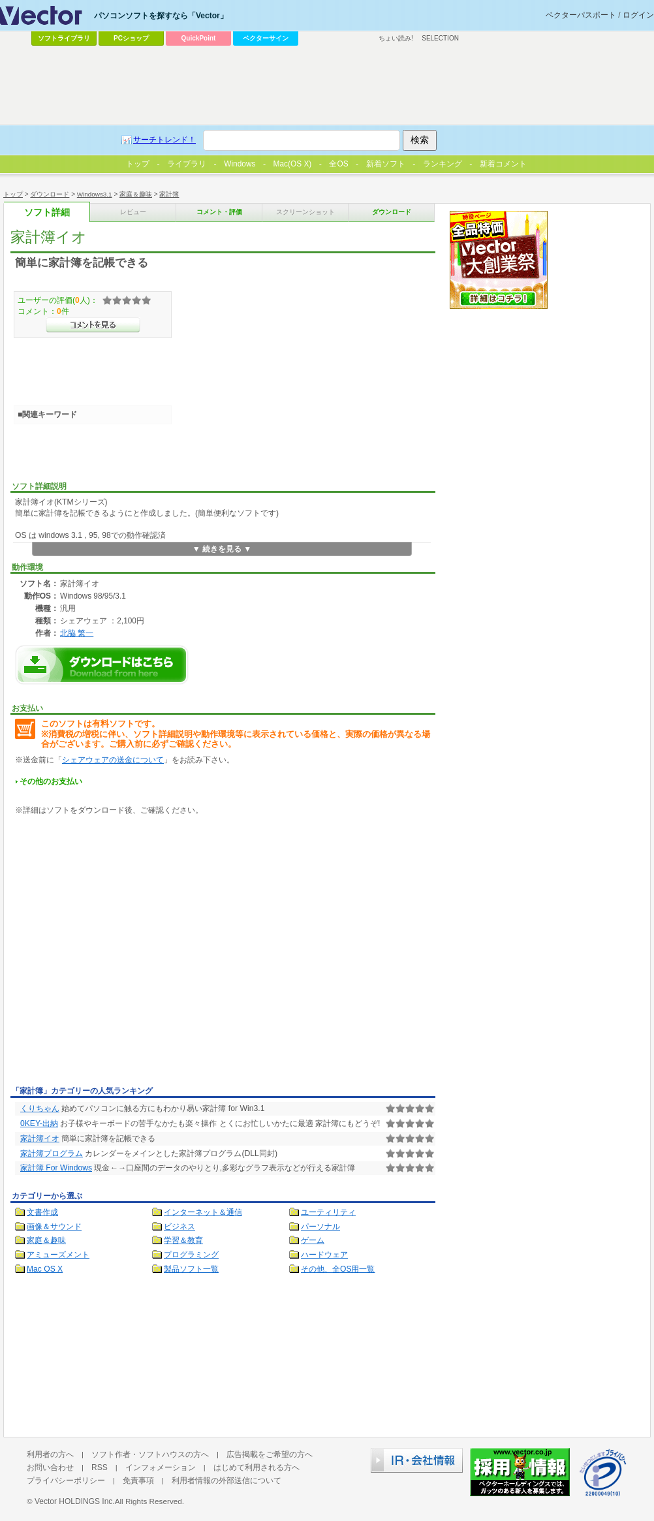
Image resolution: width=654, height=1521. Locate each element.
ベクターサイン (265, 38)
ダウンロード (49, 194)
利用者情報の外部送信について (226, 1480)
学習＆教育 (183, 1240)
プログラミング (191, 1254)
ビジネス (179, 1226)
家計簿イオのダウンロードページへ (102, 665)
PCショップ (131, 38)
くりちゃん (39, 1108)
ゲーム (312, 1240)
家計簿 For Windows (56, 1167)
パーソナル (320, 1226)
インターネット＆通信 (203, 1212)
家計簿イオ (39, 1138)
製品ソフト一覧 (191, 1269)
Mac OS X (45, 1269)
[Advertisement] (122, 952)
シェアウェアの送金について (113, 759)
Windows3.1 (94, 194)
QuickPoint (198, 38)
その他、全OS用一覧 (338, 1269)
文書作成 (42, 1212)
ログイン (638, 15)
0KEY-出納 (39, 1123)
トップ (13, 194)
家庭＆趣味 (135, 194)
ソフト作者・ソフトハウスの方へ (150, 1454)
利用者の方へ (50, 1454)
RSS (99, 1467)
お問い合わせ (50, 1467)
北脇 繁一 (76, 633)
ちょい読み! (396, 38)
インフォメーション (160, 1467)
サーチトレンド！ (164, 139)
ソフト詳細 (47, 212)
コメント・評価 (219, 211)
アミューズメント (58, 1254)
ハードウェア (324, 1254)
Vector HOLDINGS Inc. (75, 1501)
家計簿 (169, 194)
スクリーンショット (305, 211)
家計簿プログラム (51, 1153)
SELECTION (440, 38)
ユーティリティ (328, 1212)
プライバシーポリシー (66, 1480)
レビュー (133, 211)
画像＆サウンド (54, 1226)
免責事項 (138, 1480)
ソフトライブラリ (64, 38)
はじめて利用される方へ (256, 1467)
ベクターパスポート (581, 15)
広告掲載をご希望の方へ (269, 1454)
